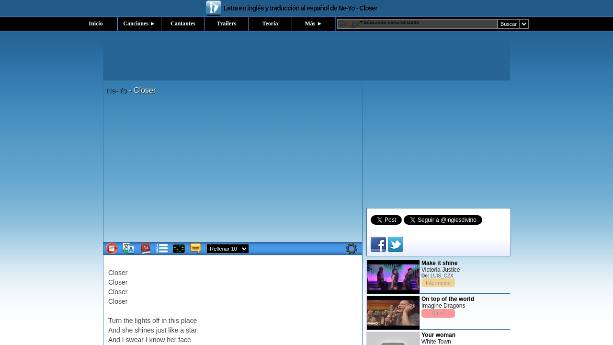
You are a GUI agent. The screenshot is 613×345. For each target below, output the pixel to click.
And (114, 330)
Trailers (226, 23)
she (127, 330)
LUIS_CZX (442, 275)
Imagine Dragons (443, 305)
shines (144, 330)
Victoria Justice (440, 269)
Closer (117, 272)
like (173, 330)
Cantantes (182, 23)
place (189, 320)
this (174, 320)
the (128, 320)
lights (143, 320)
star (191, 330)
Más (314, 23)
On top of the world (447, 299)
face (184, 340)
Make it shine (439, 263)
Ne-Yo (116, 90)
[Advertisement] (306, 58)
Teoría (270, 23)
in (164, 320)
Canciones (139, 23)
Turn (115, 320)
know (157, 340)
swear (135, 340)
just (161, 330)
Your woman (438, 335)
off (155, 320)
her (171, 340)
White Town (436, 341)
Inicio (95, 23)
